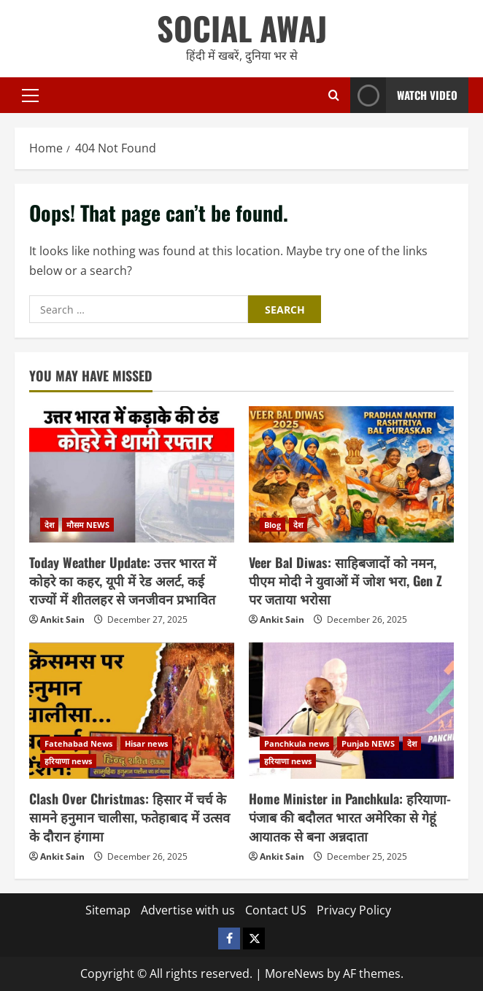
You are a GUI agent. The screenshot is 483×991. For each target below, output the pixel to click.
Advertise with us (188, 910)
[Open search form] (333, 95)
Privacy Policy (354, 910)
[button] (30, 94)
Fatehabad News (78, 743)
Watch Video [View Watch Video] (403, 95)
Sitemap (108, 910)
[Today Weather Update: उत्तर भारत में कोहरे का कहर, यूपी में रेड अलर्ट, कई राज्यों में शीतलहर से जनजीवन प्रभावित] (131, 474)
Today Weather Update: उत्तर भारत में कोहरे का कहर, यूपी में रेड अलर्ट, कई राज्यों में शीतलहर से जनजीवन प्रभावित (122, 580)
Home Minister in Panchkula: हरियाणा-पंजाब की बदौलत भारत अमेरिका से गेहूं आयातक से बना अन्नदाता (350, 816)
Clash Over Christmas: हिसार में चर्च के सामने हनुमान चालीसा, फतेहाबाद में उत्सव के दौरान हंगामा (129, 816)
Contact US (275, 910)
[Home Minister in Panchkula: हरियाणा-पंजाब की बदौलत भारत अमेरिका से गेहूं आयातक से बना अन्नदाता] (351, 710)
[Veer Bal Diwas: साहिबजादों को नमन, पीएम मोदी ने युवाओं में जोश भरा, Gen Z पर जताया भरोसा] (351, 474)
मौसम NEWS (87, 524)
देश (49, 524)
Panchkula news (296, 743)
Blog (272, 524)
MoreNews (294, 973)
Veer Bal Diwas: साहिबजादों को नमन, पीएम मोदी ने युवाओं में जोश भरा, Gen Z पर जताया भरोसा (345, 580)
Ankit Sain (62, 619)
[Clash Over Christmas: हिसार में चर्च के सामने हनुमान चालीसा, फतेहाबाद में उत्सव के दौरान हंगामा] (131, 710)
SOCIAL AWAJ (242, 28)
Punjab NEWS (368, 743)
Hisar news (146, 743)
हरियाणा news (68, 760)
